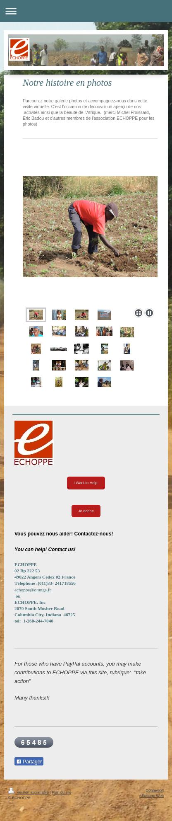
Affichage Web (151, 796)
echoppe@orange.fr (32, 589)
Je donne (85, 511)
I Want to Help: (86, 483)
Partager (29, 762)
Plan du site (62, 792)
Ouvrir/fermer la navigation (86, 11)
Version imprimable (29, 792)
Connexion (155, 790)
